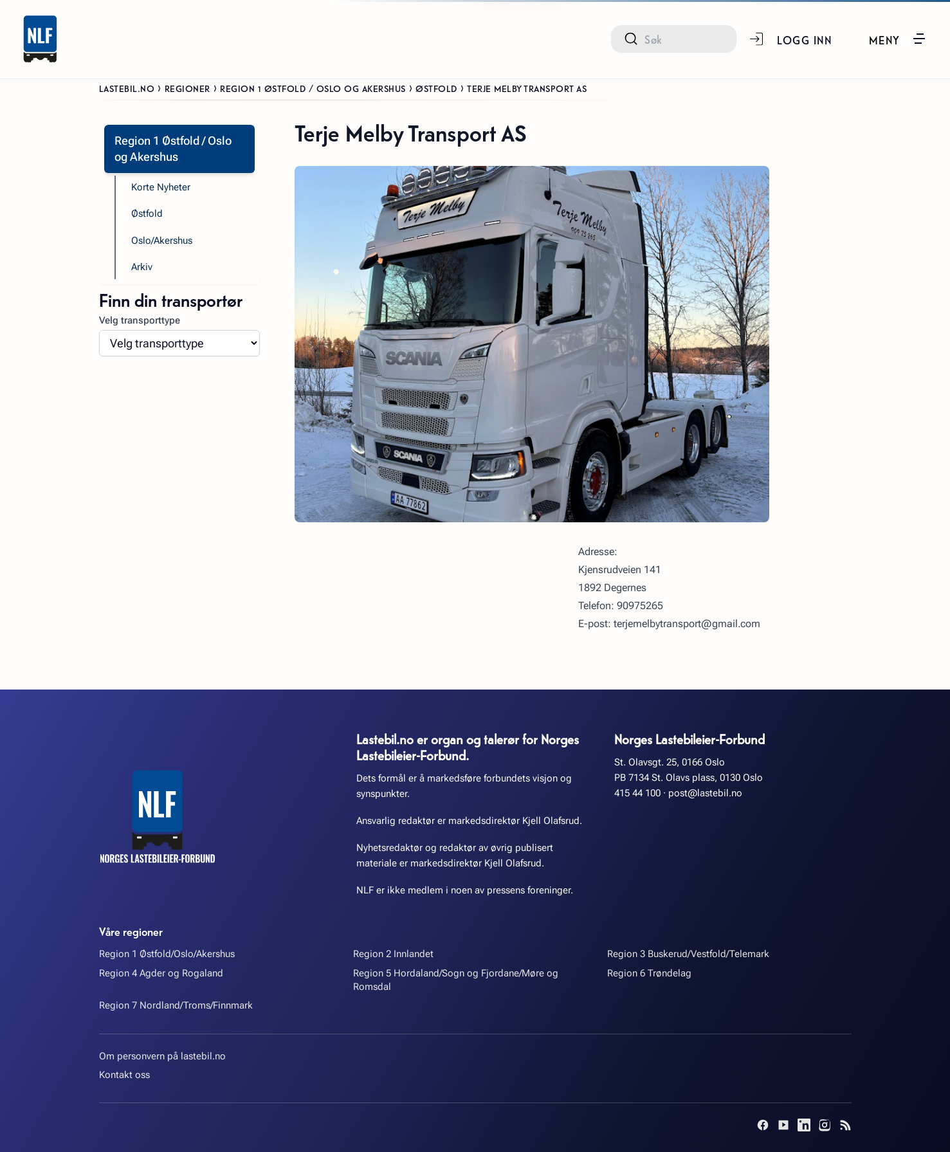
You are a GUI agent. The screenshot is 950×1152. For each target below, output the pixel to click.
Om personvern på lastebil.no (162, 1056)
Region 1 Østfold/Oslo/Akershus (167, 954)
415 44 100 (637, 793)
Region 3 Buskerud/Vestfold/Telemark (688, 954)
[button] (897, 38)
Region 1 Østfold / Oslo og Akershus (313, 88)
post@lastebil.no (705, 793)
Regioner (187, 88)
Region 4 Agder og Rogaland (161, 973)
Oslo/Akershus (161, 240)
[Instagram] (824, 1125)
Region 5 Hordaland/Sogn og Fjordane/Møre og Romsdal (455, 979)
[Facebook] (762, 1125)
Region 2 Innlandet (393, 954)
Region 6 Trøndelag (649, 973)
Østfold (436, 88)
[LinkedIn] (804, 1125)
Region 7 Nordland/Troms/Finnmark (176, 1005)
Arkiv (141, 267)
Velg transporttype (139, 320)
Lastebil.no (127, 88)
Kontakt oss (124, 1075)
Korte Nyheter (160, 187)
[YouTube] (783, 1125)
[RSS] (845, 1125)
